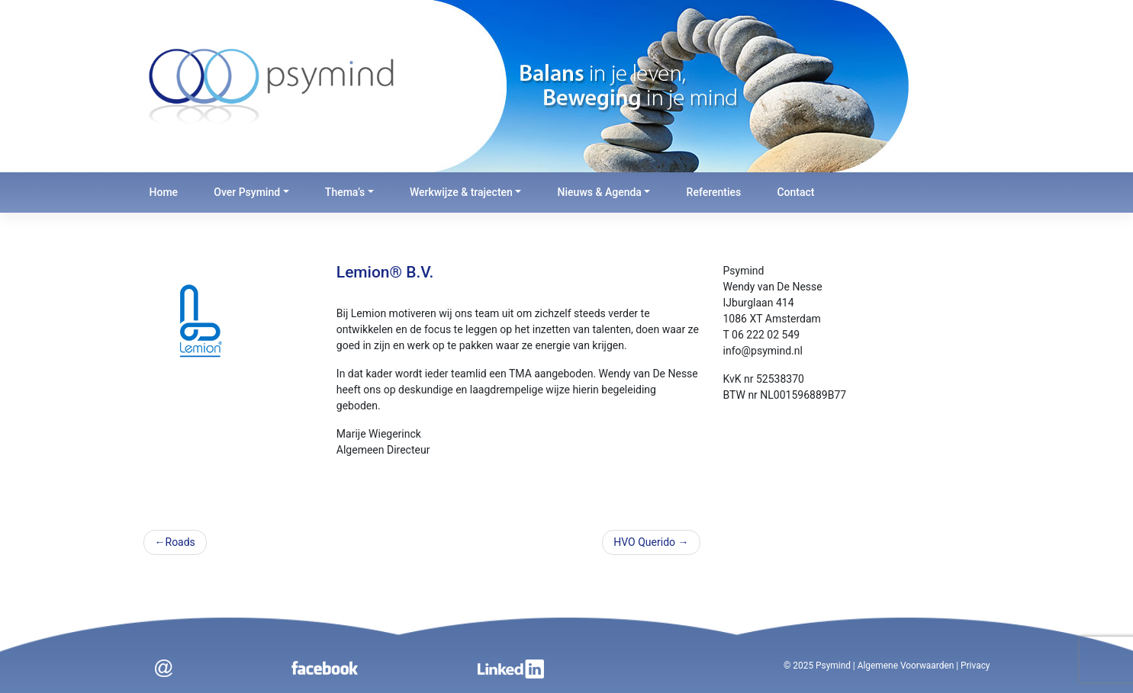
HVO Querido (644, 542)
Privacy (975, 665)
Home (164, 192)
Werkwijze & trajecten (461, 192)
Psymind (833, 665)
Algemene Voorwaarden (906, 665)
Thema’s (345, 192)
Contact (795, 192)
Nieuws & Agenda (600, 192)
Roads (180, 542)
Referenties (714, 192)
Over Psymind (247, 192)
